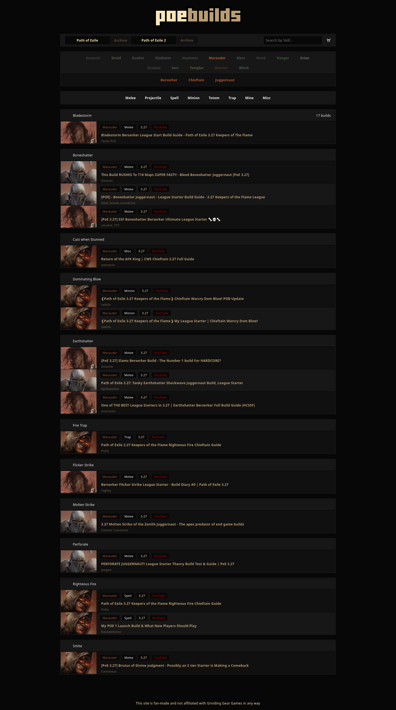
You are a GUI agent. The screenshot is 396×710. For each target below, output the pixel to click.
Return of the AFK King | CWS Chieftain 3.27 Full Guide (147, 259)
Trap (232, 98)
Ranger (283, 58)
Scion (304, 58)
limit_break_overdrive (118, 203)
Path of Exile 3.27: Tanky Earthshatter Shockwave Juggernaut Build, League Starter (172, 383)
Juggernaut (225, 80)
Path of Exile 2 (154, 40)
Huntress (190, 58)
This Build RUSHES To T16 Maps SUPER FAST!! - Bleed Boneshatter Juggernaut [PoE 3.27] (175, 174)
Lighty (106, 490)
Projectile (153, 98)
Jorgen (106, 570)
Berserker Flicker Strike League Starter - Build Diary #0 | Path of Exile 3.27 (165, 484)
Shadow (154, 68)
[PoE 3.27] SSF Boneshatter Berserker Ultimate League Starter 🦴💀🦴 (161, 219)
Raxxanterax (111, 632)
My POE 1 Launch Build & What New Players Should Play (149, 626)
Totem (214, 98)
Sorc (175, 68)
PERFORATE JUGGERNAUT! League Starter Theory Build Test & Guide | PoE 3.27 (167, 564)
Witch (244, 68)
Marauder (217, 58)
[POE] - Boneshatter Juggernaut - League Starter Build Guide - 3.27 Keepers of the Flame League (183, 197)
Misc (267, 98)
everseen (108, 411)
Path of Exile (87, 40)
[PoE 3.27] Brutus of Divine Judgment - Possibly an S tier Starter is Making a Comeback (175, 665)
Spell (174, 98)
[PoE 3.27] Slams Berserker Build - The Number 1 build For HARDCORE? (161, 360)
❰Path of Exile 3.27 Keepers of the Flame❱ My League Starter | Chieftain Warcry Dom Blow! (179, 321)
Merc (241, 58)
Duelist (138, 58)
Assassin (93, 58)
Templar (197, 68)
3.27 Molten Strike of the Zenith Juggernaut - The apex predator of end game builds (172, 524)
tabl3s (106, 304)
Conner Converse (114, 530)
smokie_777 (110, 225)
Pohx (105, 451)
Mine (249, 98)
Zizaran (107, 180)
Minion (194, 98)
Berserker (169, 80)
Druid (116, 58)
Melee (130, 98)
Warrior (221, 68)
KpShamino (110, 389)
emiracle (108, 265)
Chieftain (196, 80)
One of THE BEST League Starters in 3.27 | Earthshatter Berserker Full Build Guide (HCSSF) (178, 405)
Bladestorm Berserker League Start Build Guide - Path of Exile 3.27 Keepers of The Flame (177, 135)
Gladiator (163, 58)
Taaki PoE (108, 141)
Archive (120, 40)
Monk (261, 58)
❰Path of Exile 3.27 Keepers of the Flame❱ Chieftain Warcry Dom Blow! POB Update (172, 298)
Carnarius (109, 671)
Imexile (107, 366)
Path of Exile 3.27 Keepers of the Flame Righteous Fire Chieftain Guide (161, 445)
